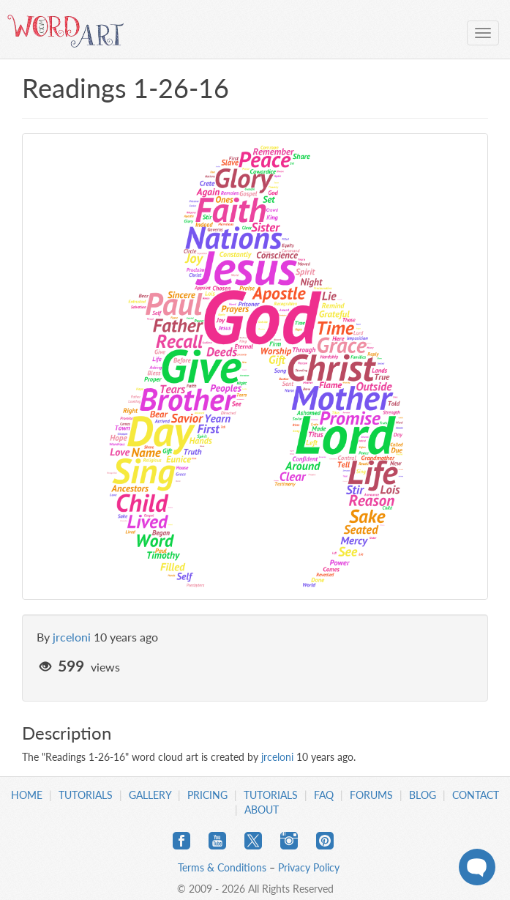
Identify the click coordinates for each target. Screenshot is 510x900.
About (261, 809)
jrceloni (72, 637)
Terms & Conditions (222, 867)
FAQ (324, 795)
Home (26, 795)
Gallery (150, 795)
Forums (371, 795)
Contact (475, 795)
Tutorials (86, 795)
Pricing (207, 795)
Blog (422, 795)
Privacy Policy (309, 867)
